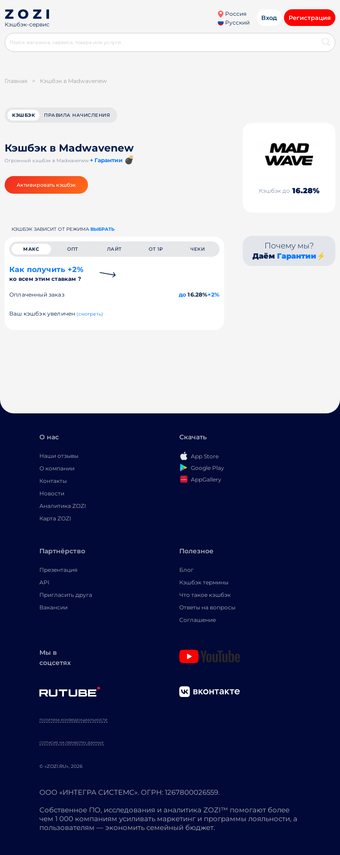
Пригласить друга (65, 594)
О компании (57, 468)
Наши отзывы (58, 455)
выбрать (102, 229)
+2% (214, 294)
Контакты (53, 480)
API (44, 582)
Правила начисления (77, 115)
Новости (51, 493)
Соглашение (197, 619)
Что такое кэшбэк (205, 594)
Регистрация (310, 17)
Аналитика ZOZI (62, 505)
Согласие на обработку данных (71, 743)
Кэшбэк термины (203, 582)
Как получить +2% (46, 273)
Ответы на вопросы (207, 607)
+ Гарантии (106, 160)
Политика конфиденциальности (73, 720)
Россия (231, 13)
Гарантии (296, 256)
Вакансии (53, 607)
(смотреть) (89, 314)
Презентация (58, 569)
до (182, 294)
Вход (269, 17)
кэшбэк (23, 115)
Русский (234, 22)
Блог (186, 569)
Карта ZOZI (55, 518)
